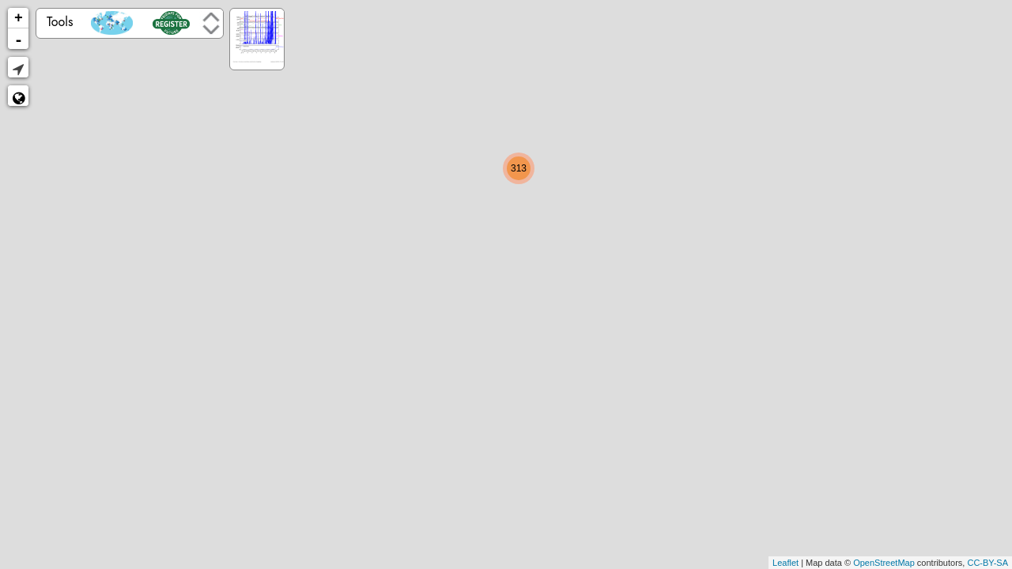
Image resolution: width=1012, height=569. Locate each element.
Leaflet (785, 562)
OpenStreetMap (884, 562)
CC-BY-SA (987, 562)
